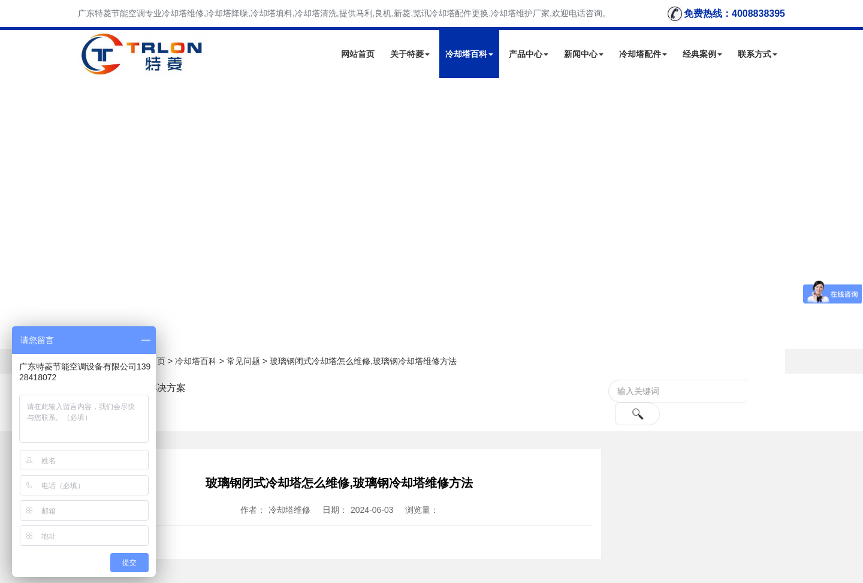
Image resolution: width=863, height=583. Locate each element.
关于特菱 (410, 54)
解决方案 (166, 388)
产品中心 (528, 54)
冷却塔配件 (643, 54)
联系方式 (757, 54)
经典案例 (702, 54)
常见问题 (243, 361)
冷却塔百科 (469, 54)
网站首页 (358, 54)
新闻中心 (584, 54)
